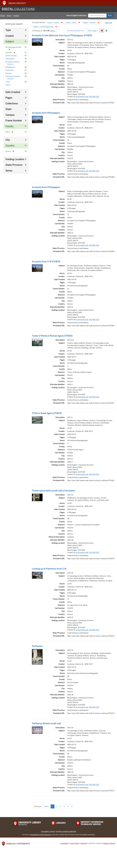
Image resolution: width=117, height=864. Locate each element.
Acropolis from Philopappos (46, 113)
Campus (9, 115)
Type (8, 30)
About (9, 16)
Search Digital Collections (76, 15)
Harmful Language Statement (66, 831)
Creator (9, 35)
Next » (53, 31)
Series (8, 170)
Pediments (9, 70)
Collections (11, 103)
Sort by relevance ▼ (75, 31)
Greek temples (11, 56)
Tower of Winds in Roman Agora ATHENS (52, 335)
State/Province (13, 165)
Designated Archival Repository (41, 835)
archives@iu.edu (82, 97)
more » (8, 85)
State (8, 109)
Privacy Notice (74, 843)
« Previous (37, 806)
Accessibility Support (48, 831)
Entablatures (10, 67)
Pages (8, 97)
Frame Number (13, 120)
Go (110, 15)
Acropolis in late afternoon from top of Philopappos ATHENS (62, 35)
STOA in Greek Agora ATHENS (47, 413)
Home (2, 16)
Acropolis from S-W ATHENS (46, 261)
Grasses (8, 73)
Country (9, 145)
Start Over (108, 23)
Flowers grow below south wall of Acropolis (53, 490)
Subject (9, 41)
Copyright (83, 843)
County (9, 126)
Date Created (12, 92)
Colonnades (9, 59)
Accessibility (64, 843)
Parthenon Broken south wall (46, 723)
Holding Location (14, 159)
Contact (16, 16)
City (7, 139)
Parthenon (37, 646)
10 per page (93, 31)
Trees (7, 82)
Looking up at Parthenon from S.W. (49, 568)
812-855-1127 (94, 97)
